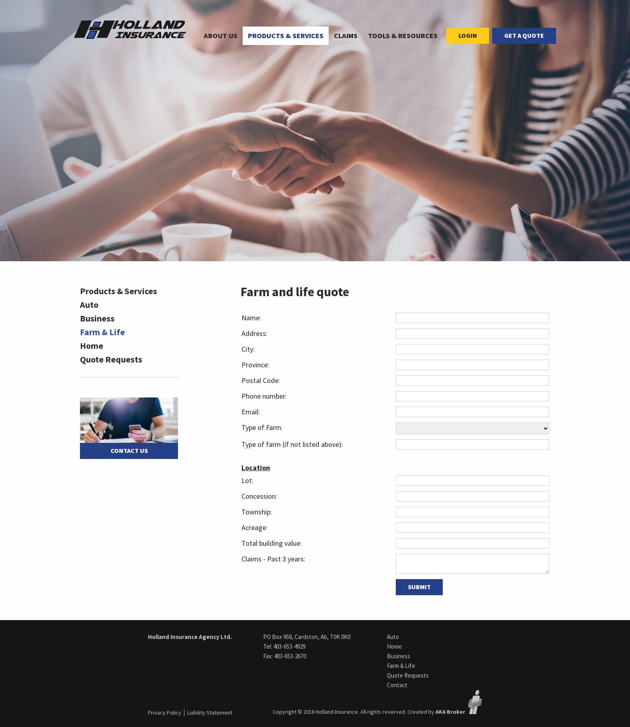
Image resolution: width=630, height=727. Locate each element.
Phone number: (264, 396)
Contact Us (129, 450)
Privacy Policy (164, 712)
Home (91, 345)
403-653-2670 (290, 656)
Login (467, 35)
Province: (255, 364)
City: (248, 349)
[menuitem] (220, 36)
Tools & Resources (403, 35)
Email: (250, 411)
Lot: (247, 480)
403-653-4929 (289, 646)
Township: (256, 511)
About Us (220, 35)
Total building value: (271, 543)
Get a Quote (524, 35)
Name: (251, 317)
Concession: (259, 496)
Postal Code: (260, 380)
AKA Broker (450, 711)
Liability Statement (209, 712)
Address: (254, 333)
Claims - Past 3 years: (273, 558)
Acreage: (254, 527)
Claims (346, 35)
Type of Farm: (262, 427)
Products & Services (285, 35)
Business (97, 318)
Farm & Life (102, 332)
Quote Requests (111, 359)
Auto (89, 304)
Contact (397, 685)
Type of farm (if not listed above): (292, 444)
